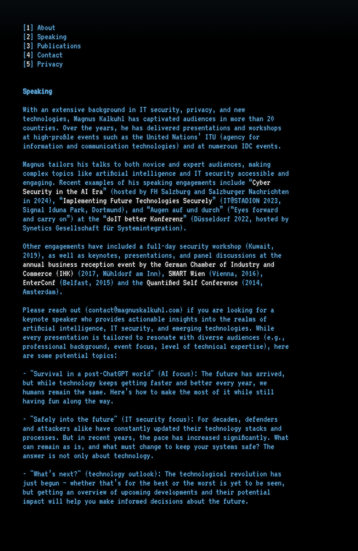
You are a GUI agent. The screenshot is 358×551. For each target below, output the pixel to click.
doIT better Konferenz (145, 218)
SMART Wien (187, 273)
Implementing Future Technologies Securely (137, 200)
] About (43, 27)
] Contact (46, 54)
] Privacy (46, 63)
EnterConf (39, 282)
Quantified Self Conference (192, 282)
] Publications (55, 45)
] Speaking (48, 36)
